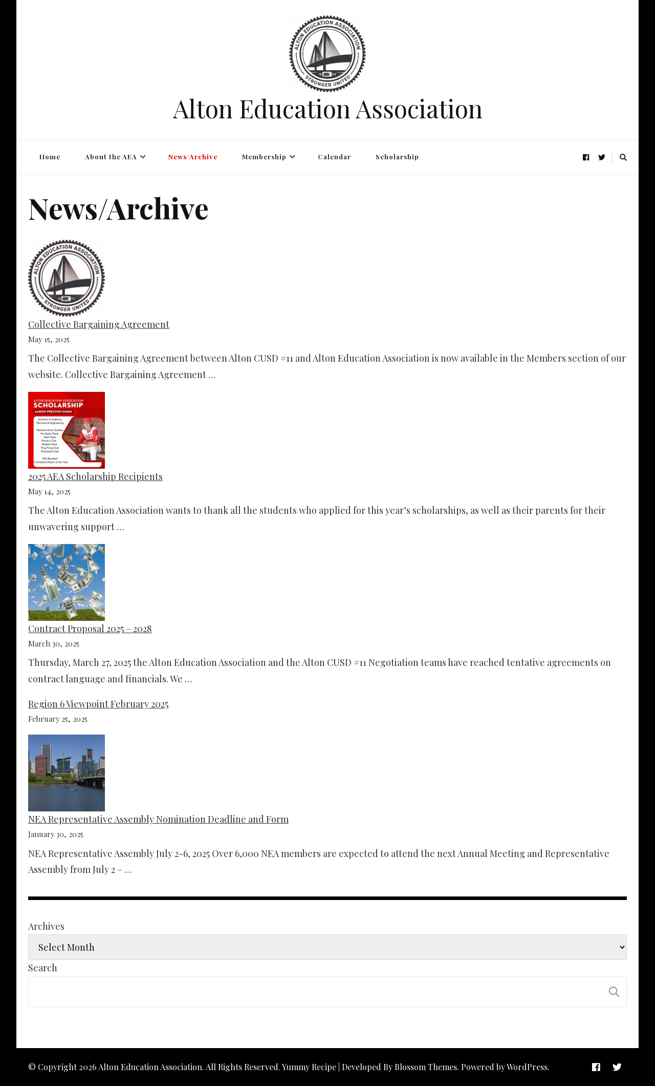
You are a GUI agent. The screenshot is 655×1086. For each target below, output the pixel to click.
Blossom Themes (426, 1066)
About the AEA (111, 156)
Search (42, 968)
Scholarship (397, 156)
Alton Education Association (328, 108)
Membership (264, 156)
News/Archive (192, 156)
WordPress (527, 1066)
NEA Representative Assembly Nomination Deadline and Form (158, 819)
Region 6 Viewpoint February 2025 (98, 704)
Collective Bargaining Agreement (98, 324)
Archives (46, 926)
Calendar (334, 156)
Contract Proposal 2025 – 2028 (90, 628)
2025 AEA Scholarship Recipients (95, 476)
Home (49, 156)
